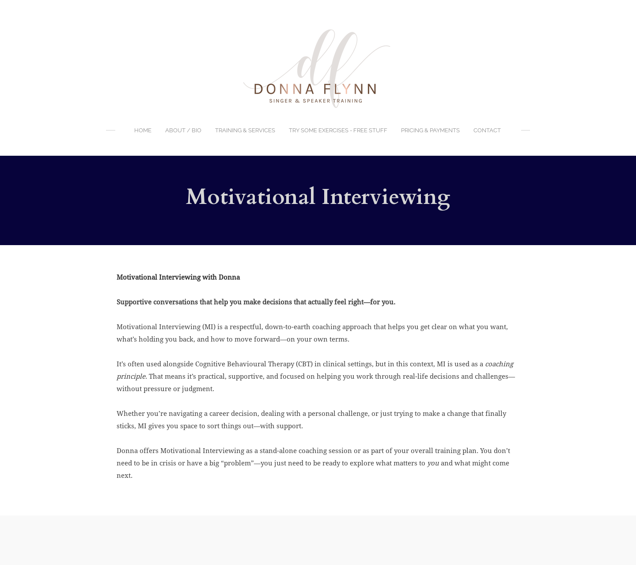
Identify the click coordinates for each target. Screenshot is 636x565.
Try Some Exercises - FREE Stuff (338, 130)
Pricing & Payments (430, 130)
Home (142, 130)
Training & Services (245, 130)
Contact (487, 130)
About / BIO (183, 130)
